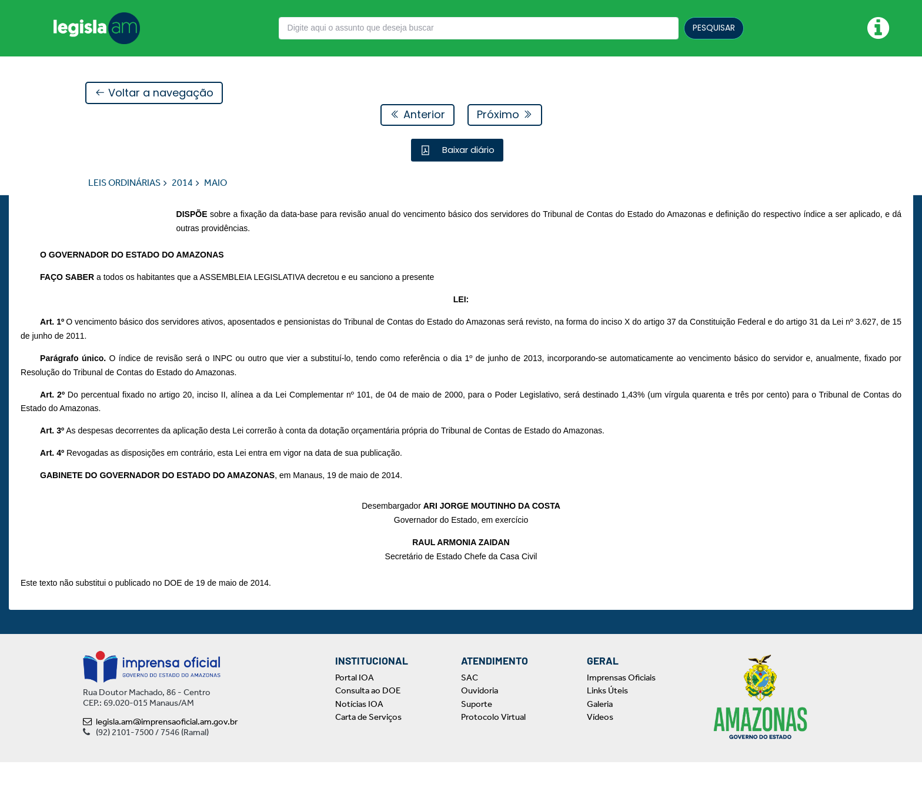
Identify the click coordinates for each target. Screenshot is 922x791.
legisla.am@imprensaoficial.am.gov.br (160, 750)
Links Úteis (607, 720)
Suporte (476, 732)
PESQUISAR (714, 28)
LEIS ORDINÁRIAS (124, 183)
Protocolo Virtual (493, 746)
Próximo (505, 115)
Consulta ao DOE (367, 720)
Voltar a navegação (154, 93)
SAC (469, 706)
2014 (182, 183)
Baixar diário (467, 150)
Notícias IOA (359, 732)
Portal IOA (354, 706)
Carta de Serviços (368, 746)
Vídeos (600, 746)
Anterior (417, 115)
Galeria (600, 732)
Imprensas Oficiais (621, 706)
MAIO (215, 183)
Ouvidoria (479, 720)
